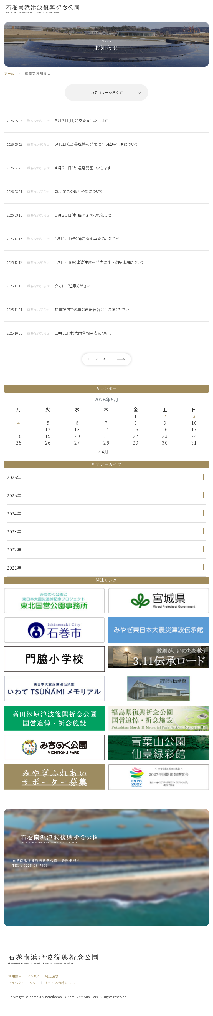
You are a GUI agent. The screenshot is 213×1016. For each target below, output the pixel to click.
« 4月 (103, 452)
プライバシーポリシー (23, 982)
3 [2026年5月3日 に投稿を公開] (194, 416)
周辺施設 (51, 976)
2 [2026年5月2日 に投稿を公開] (165, 416)
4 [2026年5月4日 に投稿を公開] (18, 422)
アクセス (33, 976)
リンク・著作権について (60, 982)
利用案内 (15, 976)
